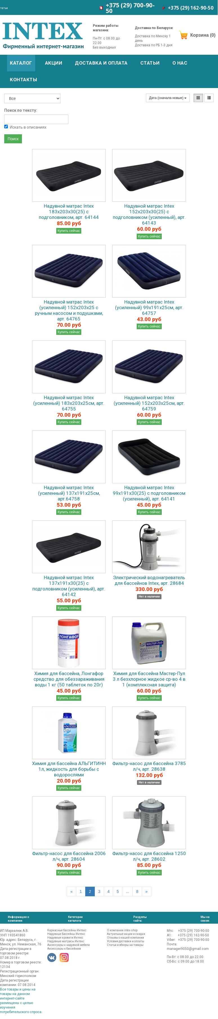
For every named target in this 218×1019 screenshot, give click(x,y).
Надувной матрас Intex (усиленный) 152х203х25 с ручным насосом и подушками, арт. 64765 (69, 310)
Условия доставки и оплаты (125, 941)
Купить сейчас (69, 231)
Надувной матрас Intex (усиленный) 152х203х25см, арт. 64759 (149, 403)
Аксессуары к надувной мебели (68, 944)
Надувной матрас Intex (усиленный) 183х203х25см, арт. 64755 (68, 403)
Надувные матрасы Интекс (65, 941)
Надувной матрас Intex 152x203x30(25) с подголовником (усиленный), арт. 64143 (149, 214)
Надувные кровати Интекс (65, 937)
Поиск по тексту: (20, 110)
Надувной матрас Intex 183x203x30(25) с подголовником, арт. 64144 (69, 211)
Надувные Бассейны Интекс (66, 933)
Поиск (13, 139)
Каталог (21, 63)
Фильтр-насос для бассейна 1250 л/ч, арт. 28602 (149, 856)
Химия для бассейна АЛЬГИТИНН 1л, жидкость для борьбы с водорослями (69, 769)
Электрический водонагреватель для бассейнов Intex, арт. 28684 (149, 580)
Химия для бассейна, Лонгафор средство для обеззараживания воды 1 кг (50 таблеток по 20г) (68, 679)
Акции (53, 63)
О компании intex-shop (122, 930)
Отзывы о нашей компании (125, 937)
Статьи (150, 63)
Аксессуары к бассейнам (64, 948)
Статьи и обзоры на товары (125, 944)
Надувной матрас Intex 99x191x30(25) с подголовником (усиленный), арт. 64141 (149, 493)
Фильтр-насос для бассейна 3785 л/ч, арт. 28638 (149, 766)
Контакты (23, 79)
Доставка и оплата (101, 63)
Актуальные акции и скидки (126, 933)
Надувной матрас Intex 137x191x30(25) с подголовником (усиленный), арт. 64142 (68, 586)
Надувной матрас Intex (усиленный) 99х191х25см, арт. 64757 (149, 307)
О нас (180, 63)
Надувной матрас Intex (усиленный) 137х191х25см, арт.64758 (69, 493)
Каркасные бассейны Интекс (66, 930)
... (127, 891)
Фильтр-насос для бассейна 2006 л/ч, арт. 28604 (69, 856)
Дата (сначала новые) (167, 98)
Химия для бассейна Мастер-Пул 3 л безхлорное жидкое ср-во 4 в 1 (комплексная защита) (149, 679)
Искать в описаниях (25, 127)
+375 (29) (130, 8)
